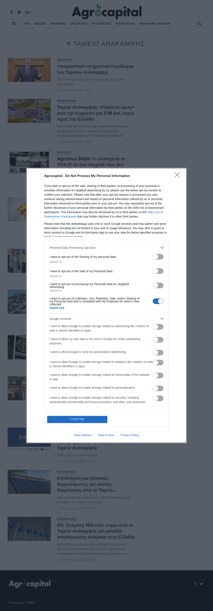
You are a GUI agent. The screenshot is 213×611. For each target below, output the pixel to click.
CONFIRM (78, 419)
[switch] (158, 256)
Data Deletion (83, 435)
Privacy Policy (130, 435)
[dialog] (106, 305)
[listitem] (106, 247)
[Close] (178, 176)
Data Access (106, 435)
